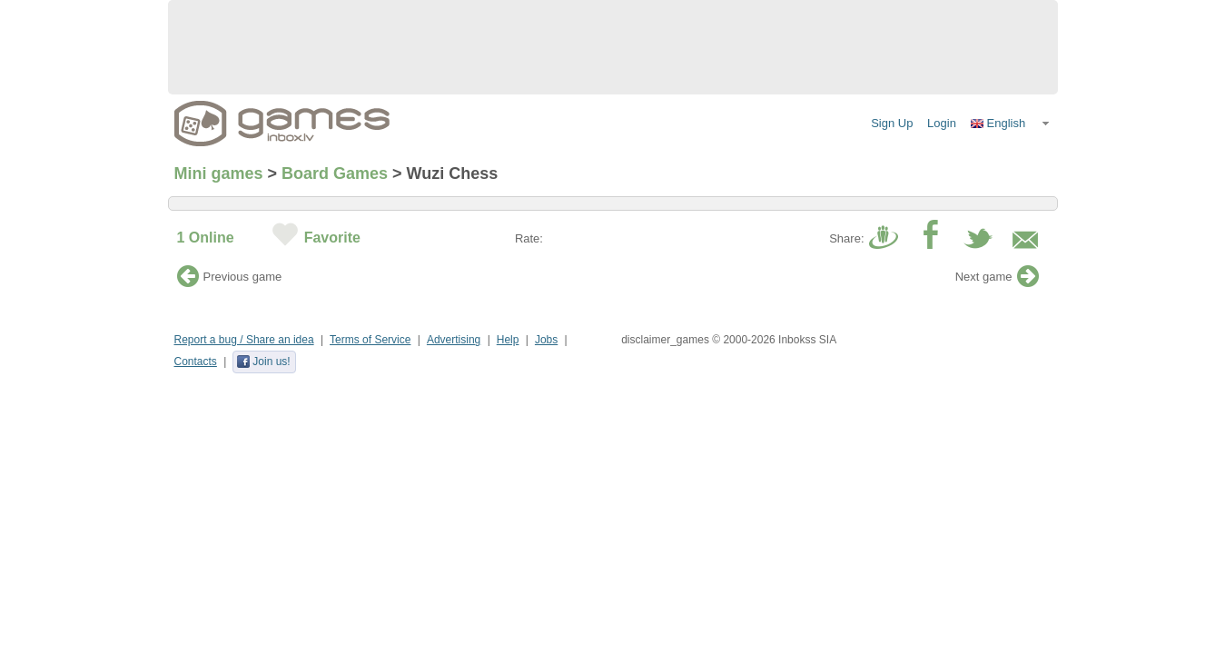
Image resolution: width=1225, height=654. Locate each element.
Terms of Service (370, 339)
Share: (846, 238)
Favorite (332, 237)
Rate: (529, 238)
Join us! (263, 361)
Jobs (546, 339)
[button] (1010, 123)
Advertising (453, 339)
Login (941, 123)
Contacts (195, 361)
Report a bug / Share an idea (244, 339)
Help (508, 339)
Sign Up (892, 123)
